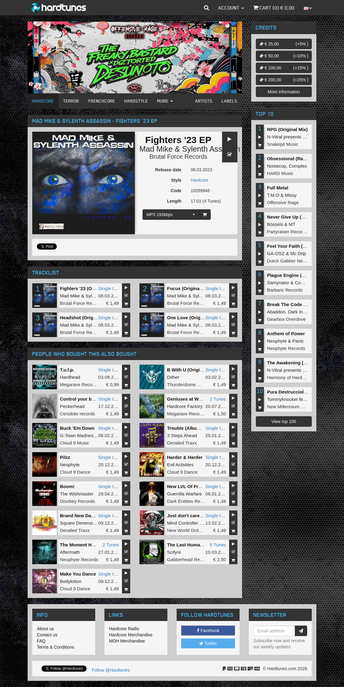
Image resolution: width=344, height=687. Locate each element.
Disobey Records (77, 501)
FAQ (41, 640)
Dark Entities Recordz (189, 501)
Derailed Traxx (182, 442)
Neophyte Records (79, 559)
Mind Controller (182, 523)
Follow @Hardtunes (111, 670)
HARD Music (280, 173)
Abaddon (276, 311)
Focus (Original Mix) (189, 288)
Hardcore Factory (185, 406)
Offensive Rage (283, 202)
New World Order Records (194, 530)
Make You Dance (78, 573)
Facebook (208, 630)
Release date (168, 169)
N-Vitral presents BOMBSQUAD (299, 136)
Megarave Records (79, 384)
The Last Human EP (188, 544)
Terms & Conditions (55, 647)
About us (45, 628)
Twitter (208, 643)
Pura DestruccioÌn (288, 391)
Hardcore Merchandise (131, 634)
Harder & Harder (185, 457)
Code (176, 190)
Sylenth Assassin (211, 149)
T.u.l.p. (67, 369)
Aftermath (70, 552)
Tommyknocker (282, 399)
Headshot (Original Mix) (85, 317)
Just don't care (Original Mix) (198, 515)
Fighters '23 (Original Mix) (88, 288)
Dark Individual (303, 311)
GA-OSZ (276, 253)
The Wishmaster (76, 493)
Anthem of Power (286, 333)
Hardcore (43, 100)
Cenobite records (77, 413)
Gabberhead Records (189, 559)
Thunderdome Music (188, 384)
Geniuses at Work (186, 399)
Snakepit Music (282, 144)
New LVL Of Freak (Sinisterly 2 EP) (204, 486)
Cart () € (274, 8)
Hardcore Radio (124, 628)
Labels (229, 100)
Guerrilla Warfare (184, 493)
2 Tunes (217, 399)
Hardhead (70, 377)
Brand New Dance (79, 515)
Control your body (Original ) (91, 399)
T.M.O (273, 195)
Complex (298, 166)
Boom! (67, 486)
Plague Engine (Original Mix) (298, 275)
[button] (206, 7)
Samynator (278, 282)
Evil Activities (180, 464)
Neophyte (70, 464)
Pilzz (65, 457)
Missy (291, 195)
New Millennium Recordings (295, 406)
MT (292, 224)
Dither (173, 377)
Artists (204, 100)
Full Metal (277, 187)
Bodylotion (70, 581)
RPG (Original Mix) (287, 129)
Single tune (109, 288)
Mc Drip (298, 253)
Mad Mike (156, 149)
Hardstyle (136, 100)
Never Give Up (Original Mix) (298, 216)
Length (174, 201)
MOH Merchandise (127, 640)
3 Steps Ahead (182, 435)
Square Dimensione (80, 523)
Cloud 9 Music (74, 442)
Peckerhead (72, 406)
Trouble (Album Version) (193, 428)
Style (176, 180)
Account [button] (231, 8)
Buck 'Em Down (77, 428)
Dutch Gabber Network (290, 260)
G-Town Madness (78, 435)
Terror (71, 100)
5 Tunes (217, 544)
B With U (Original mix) (192, 369)
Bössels (275, 224)
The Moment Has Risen (85, 544)
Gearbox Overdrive (286, 319)
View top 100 (283, 421)
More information (284, 91)
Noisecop (276, 166)
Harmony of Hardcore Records (298, 377)
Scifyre (174, 552)
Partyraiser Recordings (290, 231)
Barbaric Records (285, 290)
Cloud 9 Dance (75, 472)
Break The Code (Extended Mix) (301, 304)
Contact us (47, 634)
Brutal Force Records (178, 156)
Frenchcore (101, 100)
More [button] (165, 100)
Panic (298, 341)
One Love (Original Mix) (193, 317)
